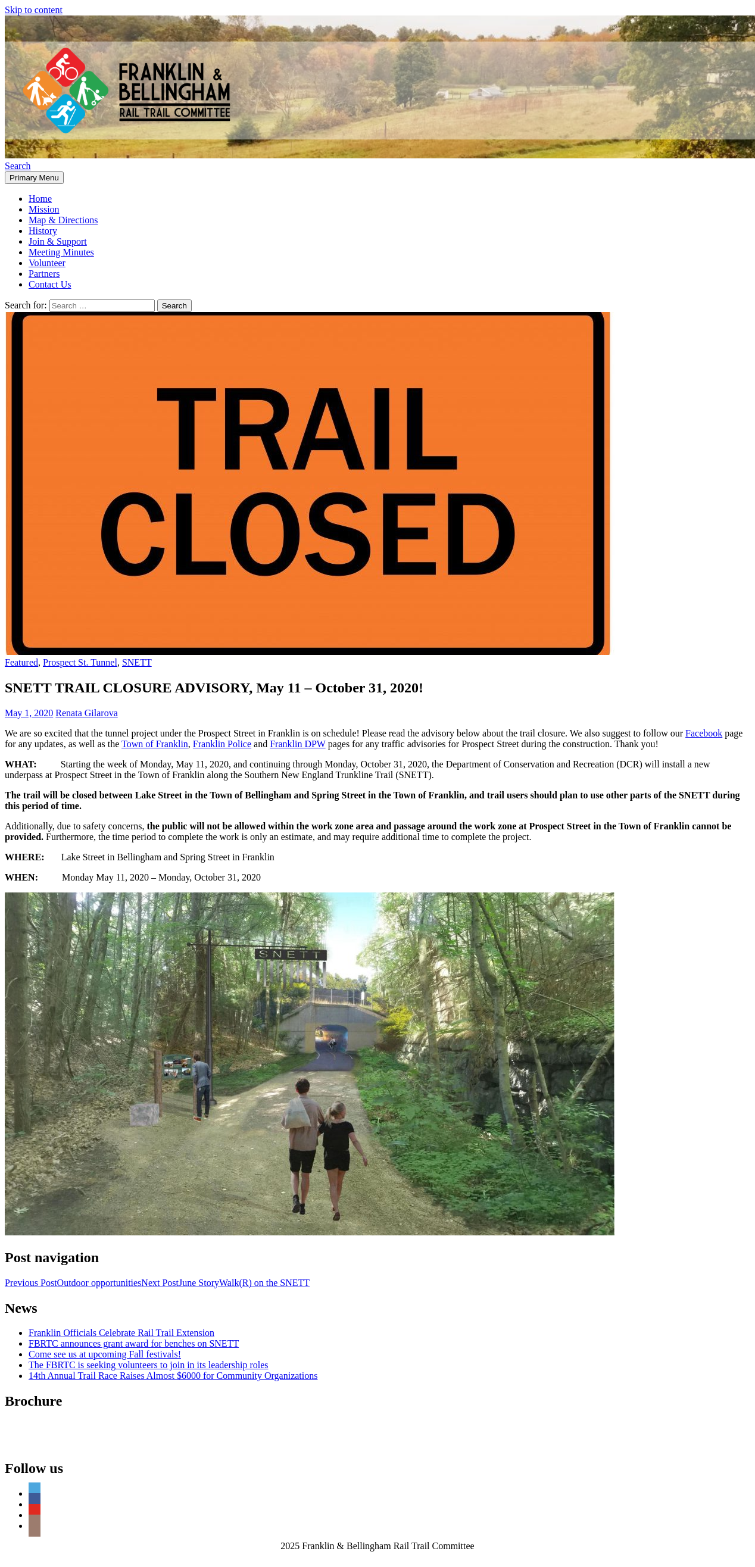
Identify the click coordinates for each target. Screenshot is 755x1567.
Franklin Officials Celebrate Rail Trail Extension (121, 1333)
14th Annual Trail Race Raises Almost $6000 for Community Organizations (173, 1376)
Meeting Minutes (61, 252)
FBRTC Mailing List (44, 1443)
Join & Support (58, 241)
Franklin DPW (297, 744)
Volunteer (47, 263)
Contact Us (50, 284)
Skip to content (34, 10)
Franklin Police (222, 744)
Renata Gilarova (86, 713)
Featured (21, 662)
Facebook (703, 733)
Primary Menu (34, 177)
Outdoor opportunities (73, 1283)
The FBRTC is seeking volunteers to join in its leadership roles (149, 1365)
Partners (44, 274)
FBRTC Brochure (38, 1426)
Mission (44, 209)
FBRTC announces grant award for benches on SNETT (134, 1343)
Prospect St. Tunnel (80, 662)
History (43, 231)
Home (40, 198)
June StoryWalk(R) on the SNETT (225, 1283)
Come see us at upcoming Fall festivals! (105, 1354)
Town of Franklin (154, 744)
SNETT (137, 662)
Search (18, 166)
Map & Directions (63, 220)
